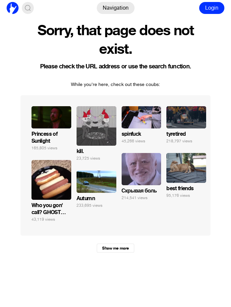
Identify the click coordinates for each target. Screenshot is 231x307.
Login (211, 7)
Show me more (115, 248)
